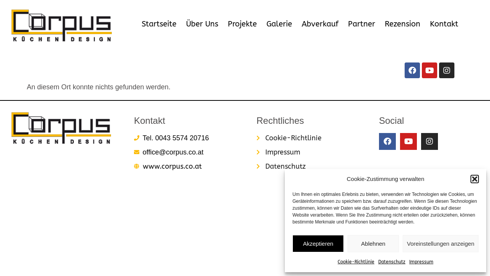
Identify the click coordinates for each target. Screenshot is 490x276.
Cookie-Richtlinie (356, 261)
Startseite (159, 24)
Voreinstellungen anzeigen (440, 243)
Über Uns (202, 24)
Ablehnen (373, 243)
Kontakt (444, 24)
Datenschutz (391, 261)
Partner (361, 24)
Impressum (421, 261)
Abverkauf (320, 24)
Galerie (279, 24)
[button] (475, 179)
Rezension (402, 24)
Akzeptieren (318, 243)
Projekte (242, 24)
